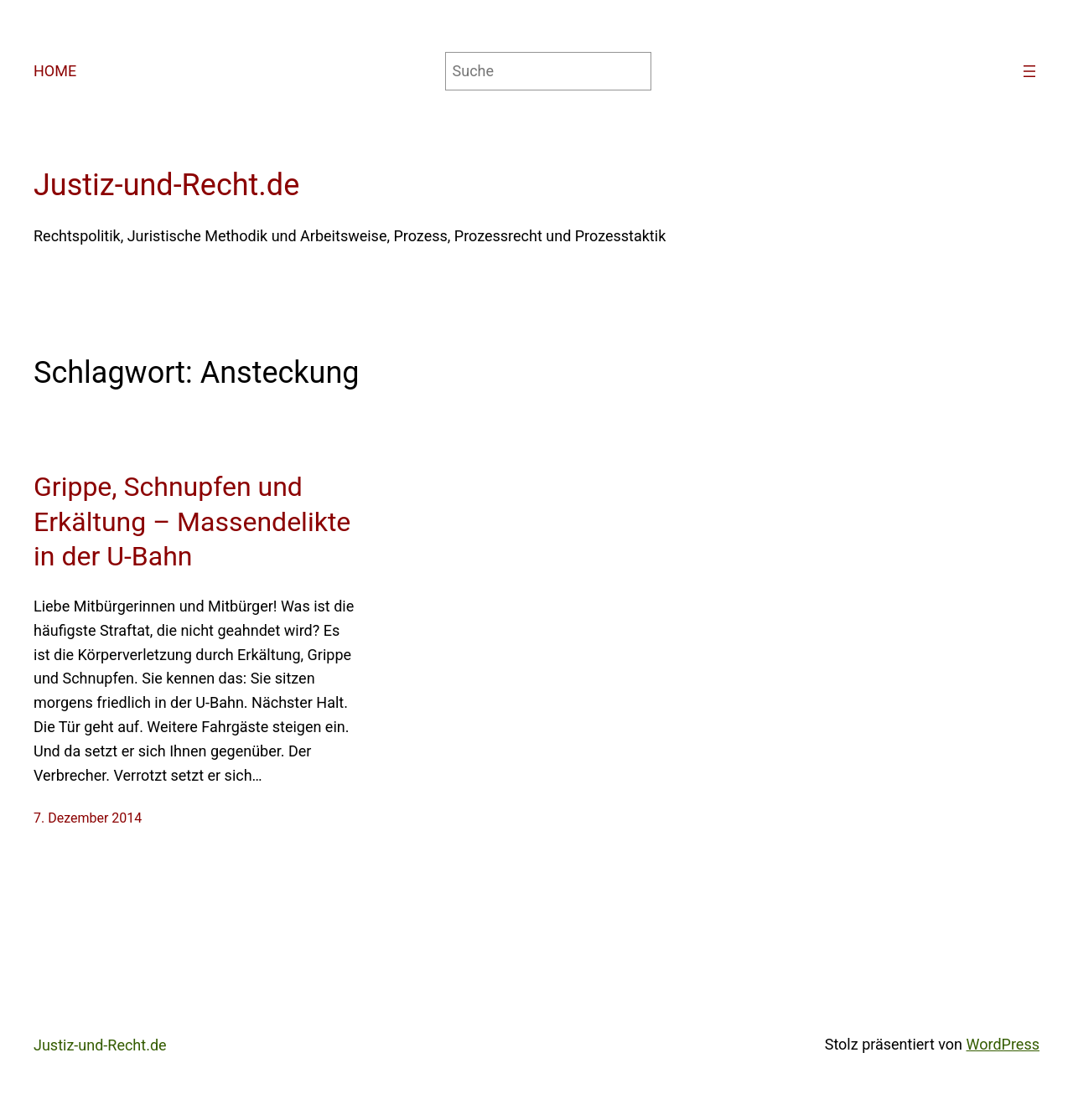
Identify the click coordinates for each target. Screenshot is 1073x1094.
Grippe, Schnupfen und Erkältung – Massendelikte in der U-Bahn (192, 521)
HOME (55, 71)
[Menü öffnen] (1029, 71)
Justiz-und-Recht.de (166, 185)
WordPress (1003, 1044)
